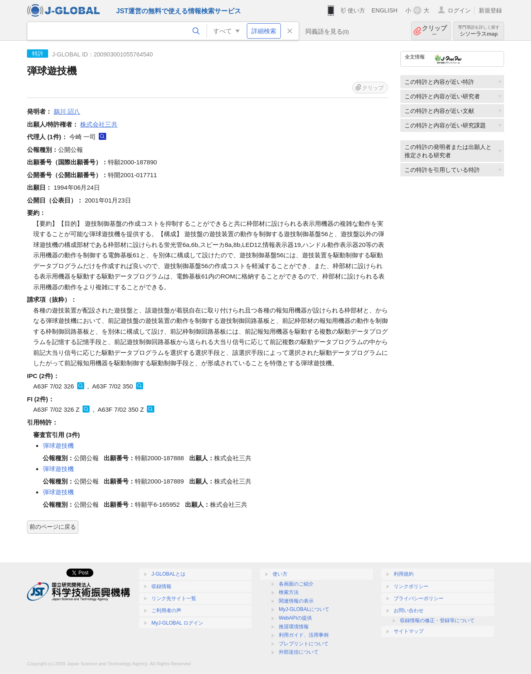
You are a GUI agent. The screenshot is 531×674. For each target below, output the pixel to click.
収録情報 (161, 586)
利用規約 (404, 574)
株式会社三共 (98, 124)
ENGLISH (384, 10)
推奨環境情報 (294, 627)
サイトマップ (409, 631)
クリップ (434, 30)
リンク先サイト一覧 (173, 598)
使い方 (356, 10)
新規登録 (490, 10)
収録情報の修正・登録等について (437, 620)
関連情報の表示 (296, 601)
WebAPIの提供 (295, 618)
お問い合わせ (409, 610)
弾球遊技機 (58, 445)
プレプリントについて (304, 644)
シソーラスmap (478, 31)
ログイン (459, 10)
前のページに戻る (52, 526)
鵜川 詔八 (67, 111)
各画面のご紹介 (296, 584)
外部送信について (299, 652)
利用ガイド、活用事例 (304, 635)
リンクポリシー (411, 586)
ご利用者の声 (166, 610)
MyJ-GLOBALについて (304, 609)
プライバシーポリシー (418, 598)
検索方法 (289, 592)
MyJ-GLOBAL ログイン (177, 623)
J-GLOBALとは (168, 574)
